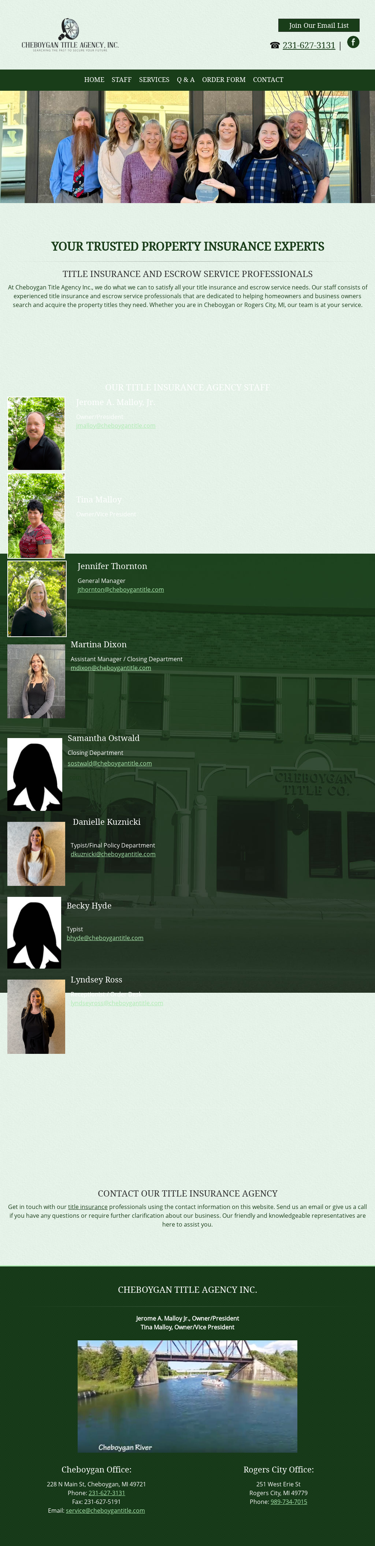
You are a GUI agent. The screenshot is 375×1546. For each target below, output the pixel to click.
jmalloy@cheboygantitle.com (116, 426)
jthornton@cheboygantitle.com (121, 589)
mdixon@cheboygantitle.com (111, 668)
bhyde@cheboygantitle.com (105, 938)
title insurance (88, 1207)
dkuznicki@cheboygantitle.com (113, 854)
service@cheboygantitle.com (105, 1510)
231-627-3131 (309, 45)
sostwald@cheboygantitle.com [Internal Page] (110, 763)
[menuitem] (94, 80)
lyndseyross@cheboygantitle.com (117, 1003)
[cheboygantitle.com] (70, 34)
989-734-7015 (289, 1502)
